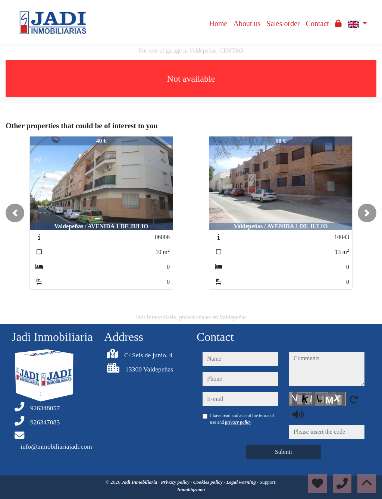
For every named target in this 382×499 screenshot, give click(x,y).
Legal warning (241, 482)
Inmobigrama (191, 489)
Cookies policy (208, 482)
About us (246, 23)
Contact (317, 23)
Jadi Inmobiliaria (140, 482)
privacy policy (238, 422)
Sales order (283, 23)
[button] (15, 213)
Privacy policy (176, 482)
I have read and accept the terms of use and (242, 419)
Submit (283, 452)
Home (218, 23)
